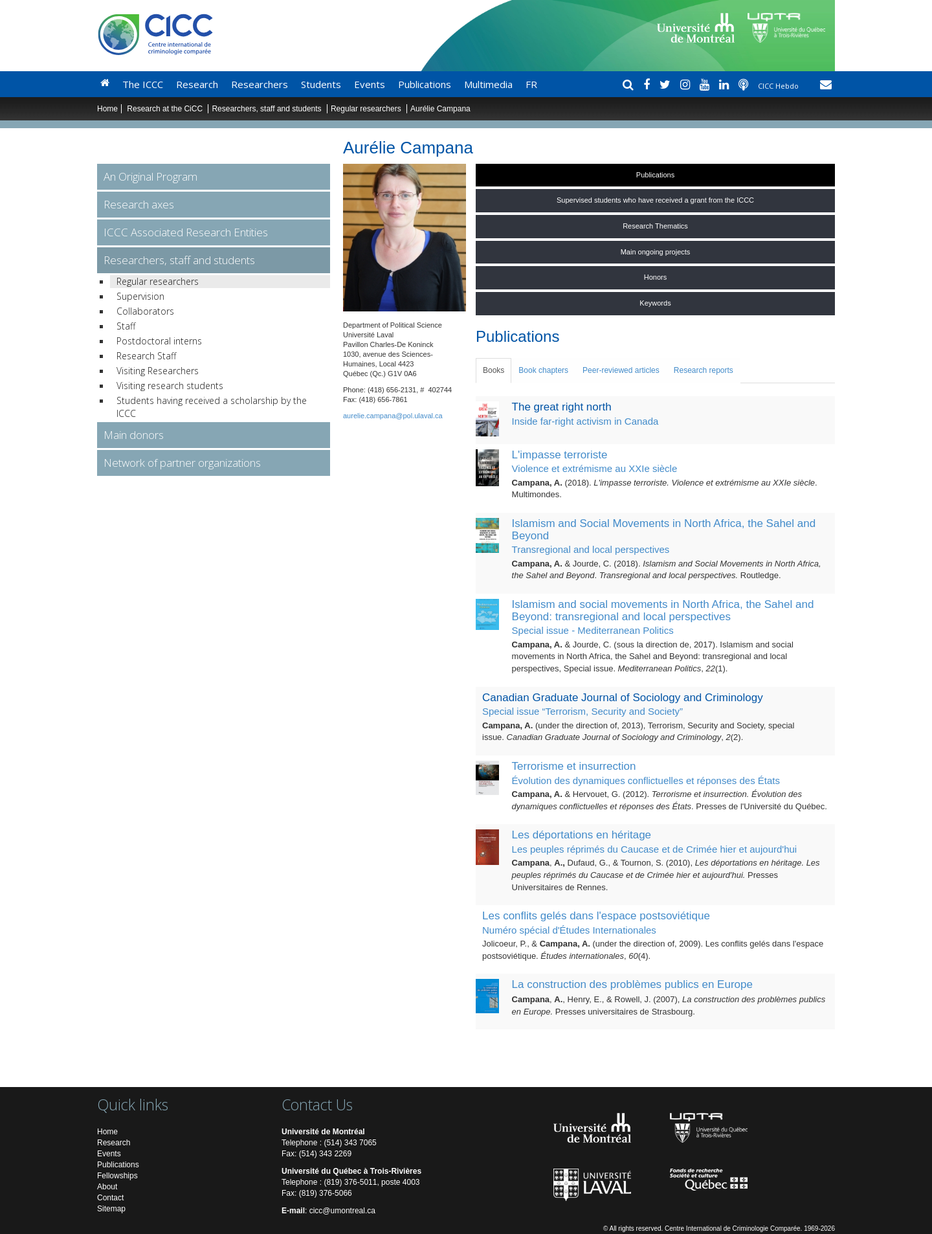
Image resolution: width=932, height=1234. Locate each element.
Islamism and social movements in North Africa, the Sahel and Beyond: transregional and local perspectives (663, 610)
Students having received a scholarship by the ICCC (211, 407)
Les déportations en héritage (582, 835)
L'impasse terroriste (560, 455)
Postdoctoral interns (159, 341)
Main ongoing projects (656, 252)
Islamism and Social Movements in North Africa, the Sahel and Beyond (664, 529)
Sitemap (111, 1208)
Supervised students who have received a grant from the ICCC (655, 200)
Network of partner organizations (182, 462)
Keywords (655, 303)
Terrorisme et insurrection (574, 766)
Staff (125, 326)
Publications (424, 84)
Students (321, 84)
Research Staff (146, 356)
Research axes (139, 204)
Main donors (134, 434)
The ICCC (142, 84)
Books (493, 370)
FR (531, 84)
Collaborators (145, 311)
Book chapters (543, 370)
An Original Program (150, 176)
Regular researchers (366, 108)
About (107, 1186)
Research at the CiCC (166, 108)
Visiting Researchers (157, 371)
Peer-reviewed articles (621, 370)
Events (369, 84)
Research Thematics (655, 226)
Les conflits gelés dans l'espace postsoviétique (596, 916)
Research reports (703, 370)
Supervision (140, 296)
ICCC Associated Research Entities (186, 232)
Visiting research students (169, 385)
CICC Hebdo (779, 86)
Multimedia (488, 84)
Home (107, 108)
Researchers (259, 84)
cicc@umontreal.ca (342, 1210)
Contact (110, 1197)
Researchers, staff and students (268, 108)
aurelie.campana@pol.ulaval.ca (393, 416)
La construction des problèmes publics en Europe (632, 984)
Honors (655, 277)
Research (197, 84)
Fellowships (117, 1175)
